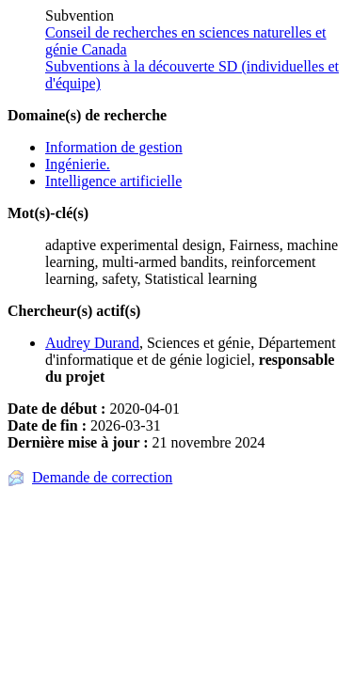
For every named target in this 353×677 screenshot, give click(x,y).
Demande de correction (102, 477)
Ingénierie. (77, 164)
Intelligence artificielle (113, 181)
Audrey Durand (92, 343)
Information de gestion (114, 147)
